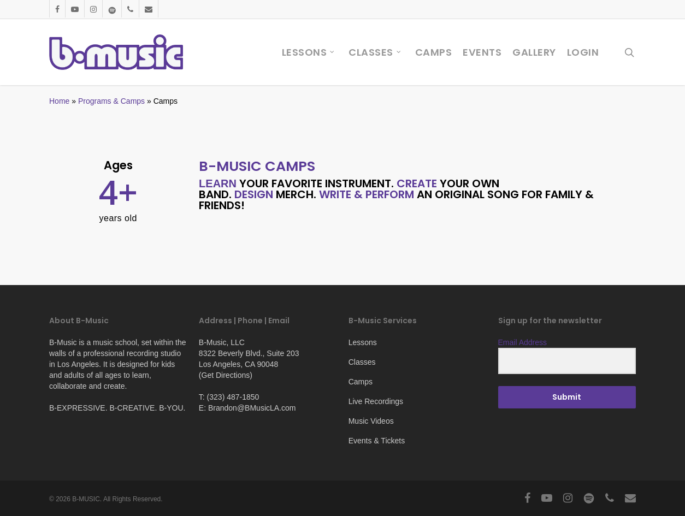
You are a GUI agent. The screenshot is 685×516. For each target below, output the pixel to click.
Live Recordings (376, 401)
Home (59, 101)
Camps (361, 381)
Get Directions (226, 375)
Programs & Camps (111, 101)
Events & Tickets (377, 440)
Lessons (363, 342)
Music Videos (371, 421)
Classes (362, 362)
